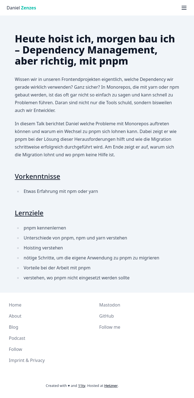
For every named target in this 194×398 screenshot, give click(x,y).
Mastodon (109, 305)
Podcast (17, 338)
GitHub (106, 316)
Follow (15, 349)
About (15, 316)
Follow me (109, 327)
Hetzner (111, 385)
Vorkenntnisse (37, 176)
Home (15, 305)
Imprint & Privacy (27, 360)
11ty (81, 385)
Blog (13, 327)
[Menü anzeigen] (184, 7)
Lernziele (29, 212)
